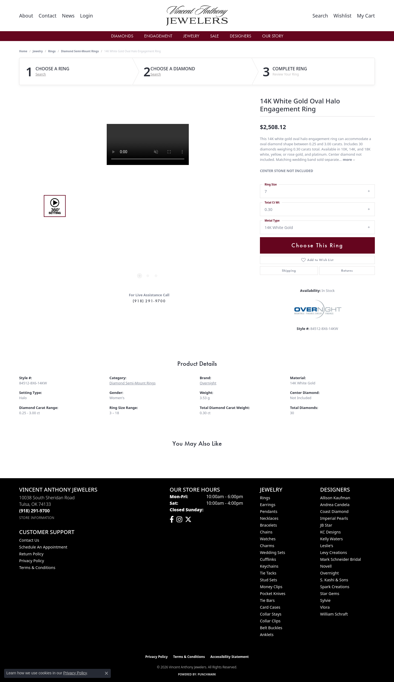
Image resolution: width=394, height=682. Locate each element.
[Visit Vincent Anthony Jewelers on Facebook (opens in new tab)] (172, 519)
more (349, 159)
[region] (148, 206)
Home (23, 51)
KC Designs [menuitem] (330, 532)
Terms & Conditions (37, 567)
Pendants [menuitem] (268, 511)
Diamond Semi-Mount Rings (80, 51)
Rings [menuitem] (265, 497)
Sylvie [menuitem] (325, 600)
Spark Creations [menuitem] (334, 586)
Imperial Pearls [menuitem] (334, 518)
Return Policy (31, 553)
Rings (52, 51)
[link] (26, 15)
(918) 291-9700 (149, 300)
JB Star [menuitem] (326, 525)
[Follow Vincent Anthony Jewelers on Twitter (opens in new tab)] (188, 519)
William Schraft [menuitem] (334, 614)
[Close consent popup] (106, 673)
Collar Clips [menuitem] (270, 620)
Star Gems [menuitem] (329, 593)
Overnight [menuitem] (329, 573)
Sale (214, 36)
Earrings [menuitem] (267, 504)
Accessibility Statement (229, 656)
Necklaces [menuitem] (269, 518)
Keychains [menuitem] (269, 566)
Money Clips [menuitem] (271, 586)
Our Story (272, 36)
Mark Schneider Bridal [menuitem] (340, 559)
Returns (347, 270)
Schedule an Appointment (43, 547)
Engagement (158, 36)
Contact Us (29, 540)
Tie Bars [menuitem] (267, 600)
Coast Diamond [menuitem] (334, 511)
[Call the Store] (34, 511)
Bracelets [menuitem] (268, 525)
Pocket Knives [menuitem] (272, 593)
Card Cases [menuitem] (270, 607)
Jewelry (191, 36)
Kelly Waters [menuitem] (331, 538)
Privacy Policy (31, 560)
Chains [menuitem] (266, 532)
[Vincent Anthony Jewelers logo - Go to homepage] (197, 15)
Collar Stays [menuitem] (270, 614)
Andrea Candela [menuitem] (334, 504)
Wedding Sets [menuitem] (272, 552)
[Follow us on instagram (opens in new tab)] (179, 519)
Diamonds (122, 36)
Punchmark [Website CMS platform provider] (207, 674)
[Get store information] (36, 517)
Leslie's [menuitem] (326, 545)
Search (41, 74)
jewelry (38, 51)
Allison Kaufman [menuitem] (335, 497)
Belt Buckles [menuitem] (271, 627)
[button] (86, 15)
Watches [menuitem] (268, 538)
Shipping (289, 270)
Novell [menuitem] (326, 566)
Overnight (208, 383)
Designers (240, 36)
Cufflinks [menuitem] (268, 559)
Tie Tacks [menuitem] (268, 573)
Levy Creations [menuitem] (333, 552)
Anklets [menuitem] (267, 634)
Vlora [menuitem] (325, 607)
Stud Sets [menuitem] (268, 579)
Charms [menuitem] (267, 545)
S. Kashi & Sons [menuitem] (334, 579)
